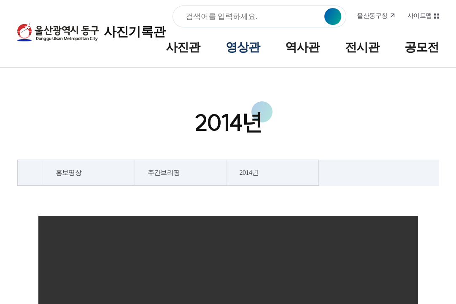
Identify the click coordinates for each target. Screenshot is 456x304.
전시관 (362, 47)
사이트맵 (419, 15)
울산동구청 (372, 15)
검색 (332, 16)
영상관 (243, 47)
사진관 (183, 47)
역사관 (302, 47)
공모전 (422, 47)
